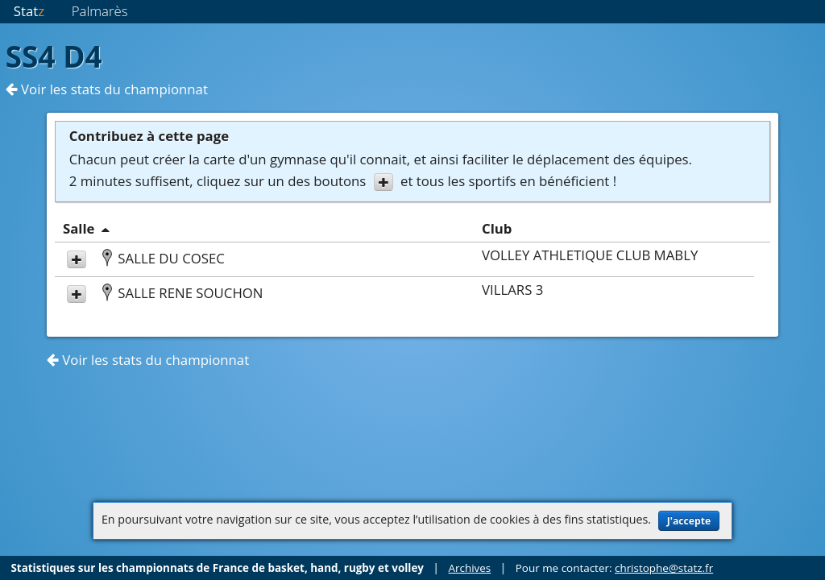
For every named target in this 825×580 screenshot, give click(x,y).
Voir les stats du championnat (107, 89)
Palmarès (100, 11)
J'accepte (689, 521)
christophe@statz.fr (664, 568)
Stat (29, 11)
